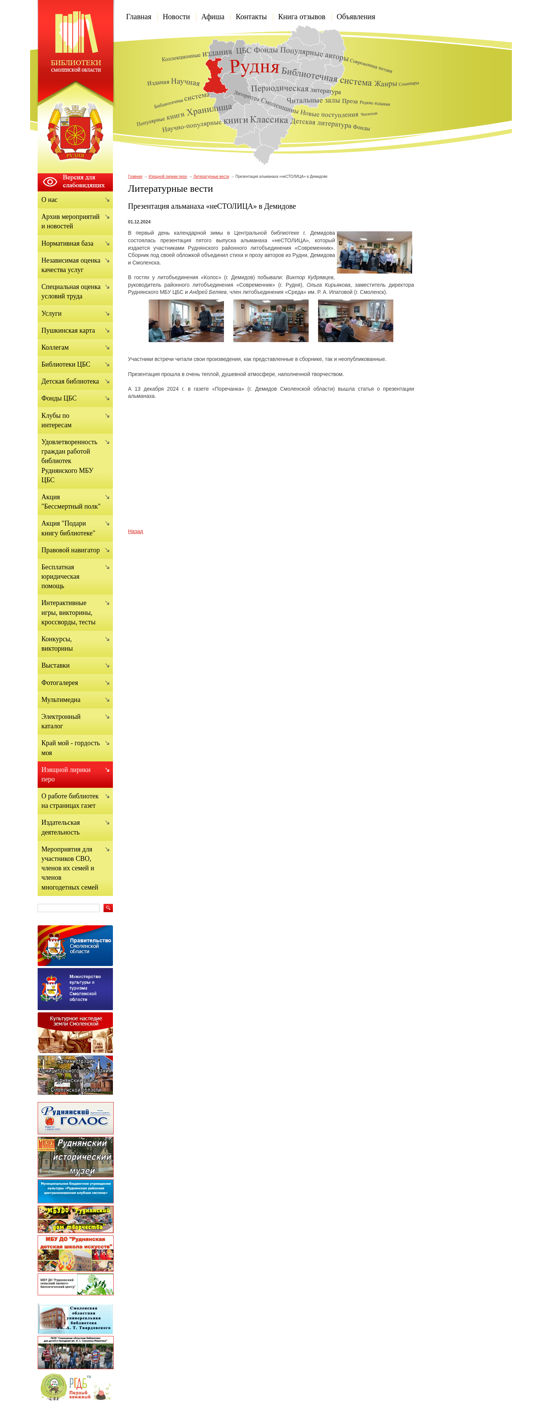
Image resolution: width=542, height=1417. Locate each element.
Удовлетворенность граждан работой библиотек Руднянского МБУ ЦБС (69, 461)
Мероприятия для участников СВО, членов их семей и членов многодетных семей (69, 868)
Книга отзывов (302, 16)
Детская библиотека (70, 381)
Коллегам (55, 347)
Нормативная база (67, 243)
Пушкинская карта (68, 330)
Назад (135, 531)
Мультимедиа (61, 699)
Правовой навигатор (70, 550)
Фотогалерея (59, 682)
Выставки (55, 665)
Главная (138, 16)
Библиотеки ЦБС (65, 364)
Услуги (51, 313)
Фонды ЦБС (59, 398)
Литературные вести (211, 176)
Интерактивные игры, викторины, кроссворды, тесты (68, 612)
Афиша (213, 16)
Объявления (356, 16)
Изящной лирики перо (168, 176)
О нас (49, 199)
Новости (176, 16)
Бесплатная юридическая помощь (60, 576)
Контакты (251, 16)
